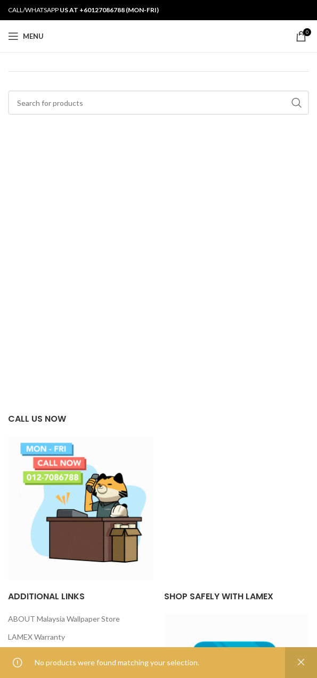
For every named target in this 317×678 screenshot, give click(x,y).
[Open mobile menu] (26, 36)
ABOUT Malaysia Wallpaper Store (64, 618)
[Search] (158, 102)
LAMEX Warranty (36, 636)
